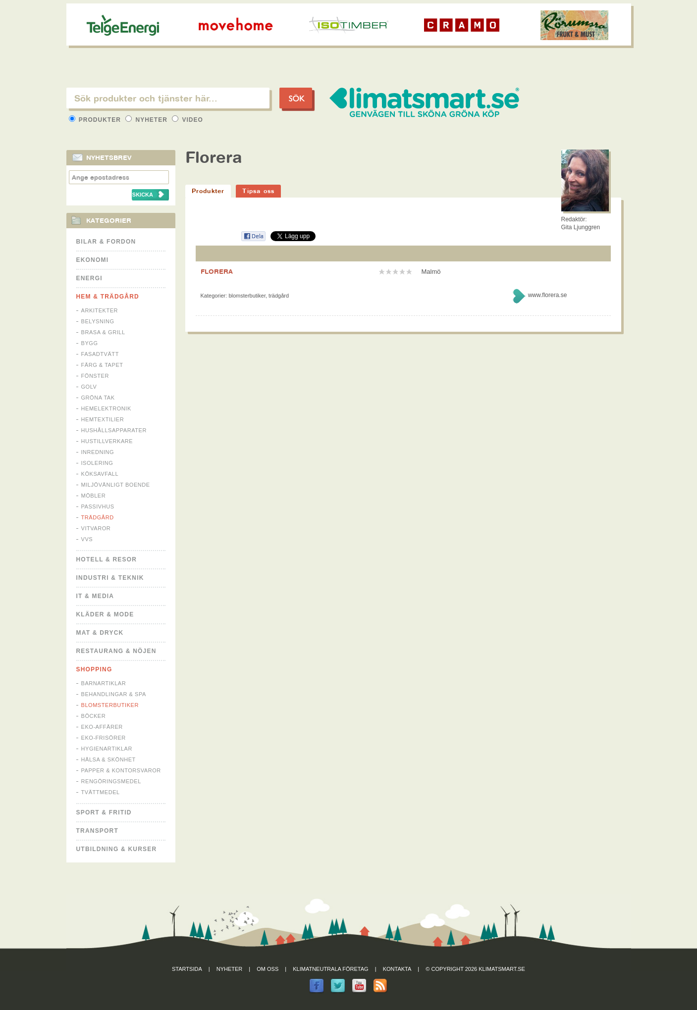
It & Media (95, 596)
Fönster (95, 376)
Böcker (93, 716)
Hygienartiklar (106, 749)
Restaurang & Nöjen (116, 651)
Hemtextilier (102, 419)
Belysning (97, 321)
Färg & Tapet (102, 365)
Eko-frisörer (103, 738)
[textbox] (167, 98)
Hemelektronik (106, 408)
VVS (87, 539)
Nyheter (147, 119)
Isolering (97, 463)
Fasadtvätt (100, 354)
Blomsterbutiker (110, 705)
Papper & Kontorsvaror (121, 770)
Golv (89, 387)
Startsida (187, 969)
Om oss (267, 969)
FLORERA (217, 271)
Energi (89, 278)
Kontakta (397, 969)
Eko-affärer (102, 727)
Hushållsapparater (114, 430)
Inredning (97, 452)
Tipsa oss (258, 191)
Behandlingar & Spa (113, 694)
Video (187, 119)
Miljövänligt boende (115, 485)
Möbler (93, 496)
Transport (97, 830)
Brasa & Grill (103, 332)
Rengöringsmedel (111, 781)
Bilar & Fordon (106, 241)
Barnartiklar (103, 683)
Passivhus (97, 506)
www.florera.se (547, 295)
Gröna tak (98, 398)
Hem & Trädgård (107, 296)
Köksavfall (100, 474)
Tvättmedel (100, 792)
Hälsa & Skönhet (108, 759)
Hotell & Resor (106, 559)
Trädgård (97, 517)
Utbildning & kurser (116, 849)
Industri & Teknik (110, 577)
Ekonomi (92, 259)
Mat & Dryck (100, 632)
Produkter (96, 119)
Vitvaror (96, 528)
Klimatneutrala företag (330, 969)
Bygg (89, 343)
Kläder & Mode (105, 614)
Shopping (94, 669)
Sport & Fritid (104, 812)
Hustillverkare (107, 441)
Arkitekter (99, 310)
